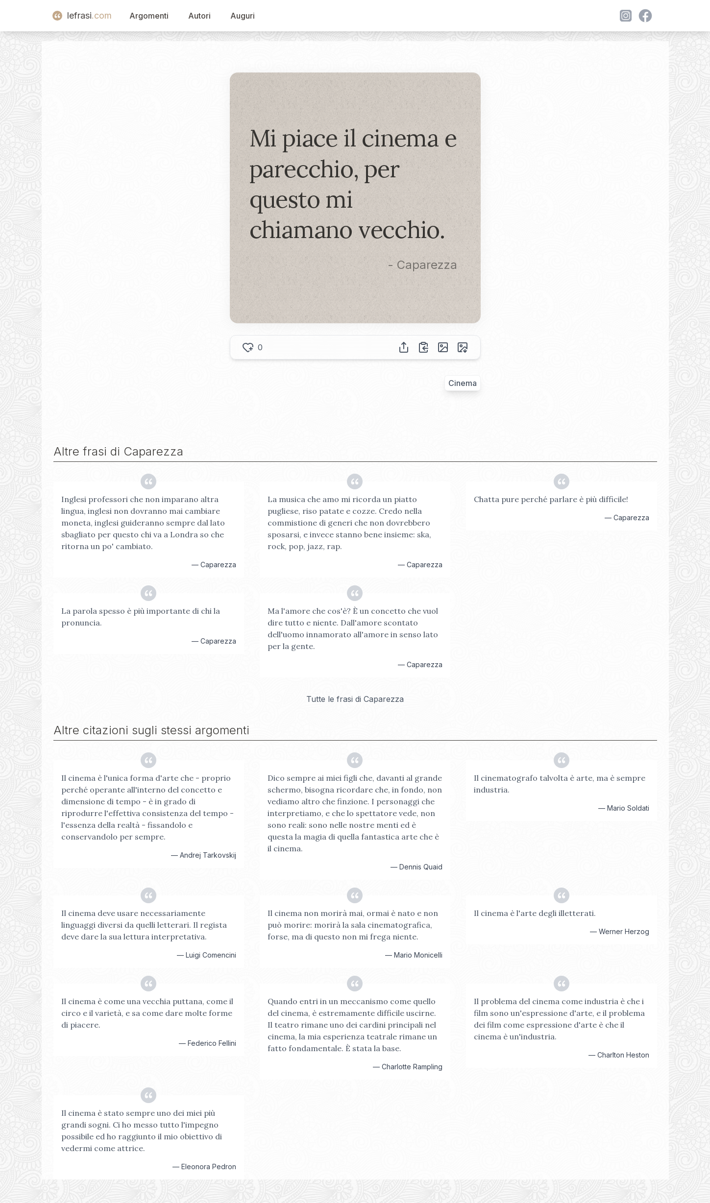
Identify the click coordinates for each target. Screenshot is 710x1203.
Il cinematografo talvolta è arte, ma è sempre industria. (559, 783)
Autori (199, 16)
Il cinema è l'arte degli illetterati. (535, 913)
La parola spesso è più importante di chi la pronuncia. (140, 616)
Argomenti (149, 16)
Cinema (462, 383)
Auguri (242, 16)
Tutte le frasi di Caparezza (355, 699)
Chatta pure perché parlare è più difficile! (551, 499)
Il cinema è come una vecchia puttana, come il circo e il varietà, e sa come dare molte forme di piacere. (147, 1013)
